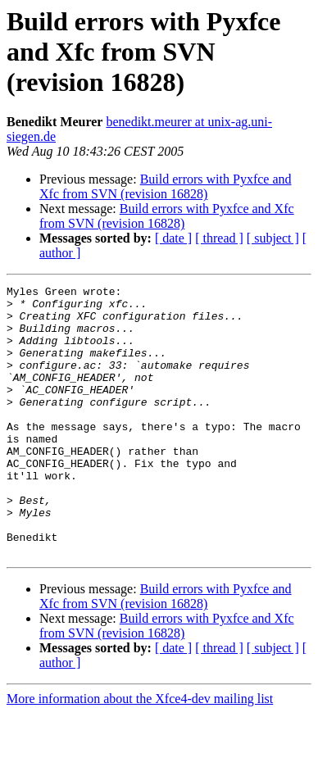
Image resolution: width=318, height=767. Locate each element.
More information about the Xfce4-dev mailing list (140, 753)
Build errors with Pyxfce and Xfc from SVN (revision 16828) (165, 186)
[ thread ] (219, 238)
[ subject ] (273, 238)
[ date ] (173, 238)
